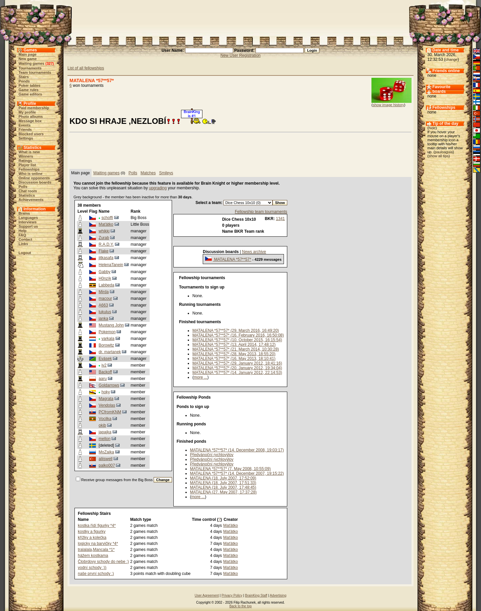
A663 (103, 305)
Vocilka (105, 418)
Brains (24, 213)
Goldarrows (109, 385)
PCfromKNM (110, 412)
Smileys (166, 173)
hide (432, 128)
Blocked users (31, 134)
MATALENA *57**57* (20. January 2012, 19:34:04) (237, 368)
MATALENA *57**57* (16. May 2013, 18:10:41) (233, 358)
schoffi (107, 217)
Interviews (28, 222)
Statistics (27, 195)
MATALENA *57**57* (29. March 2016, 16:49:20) (235, 330)
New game (28, 59)
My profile (27, 112)
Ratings (25, 161)
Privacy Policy (231, 595)
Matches (148, 173)
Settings (26, 138)
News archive (254, 251)
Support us (28, 226)
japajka (105, 432)
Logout (25, 253)
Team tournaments (35, 72)
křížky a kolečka (92, 537)
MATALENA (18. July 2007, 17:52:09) (223, 478)
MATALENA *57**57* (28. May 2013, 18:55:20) (233, 354)
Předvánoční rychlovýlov (211, 454)
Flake (103, 251)
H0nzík (105, 278)
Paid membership (34, 108)
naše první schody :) (96, 573)
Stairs (24, 77)
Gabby (104, 271)
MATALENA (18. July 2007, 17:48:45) (223, 487)
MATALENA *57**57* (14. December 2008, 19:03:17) (237, 450)
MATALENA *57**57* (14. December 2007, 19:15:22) (237, 473)
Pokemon (107, 332)
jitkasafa (106, 257)
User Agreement (207, 595)
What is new (29, 152)
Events (25, 125)
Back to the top (240, 606)
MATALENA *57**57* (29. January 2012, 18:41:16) (237, 363)
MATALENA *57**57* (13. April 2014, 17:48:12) (234, 344)
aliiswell (105, 458)
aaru (103, 378)
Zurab (104, 237)
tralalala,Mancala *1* (96, 549)
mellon (104, 438)
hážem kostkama (93, 555)
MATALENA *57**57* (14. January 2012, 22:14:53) (237, 372)
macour (105, 298)
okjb (102, 425)
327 (49, 63)
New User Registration (240, 55)
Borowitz (106, 345)
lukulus (105, 312)
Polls (23, 187)
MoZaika (106, 452)
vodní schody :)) (92, 567)
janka (103, 318)
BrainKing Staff (256, 595)
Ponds (24, 81)
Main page (28, 54)
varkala (108, 338)
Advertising (278, 595)
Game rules (29, 90)
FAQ (22, 235)
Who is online (31, 174)
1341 (280, 218)
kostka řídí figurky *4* (97, 525)
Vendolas (107, 405)
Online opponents (34, 178)
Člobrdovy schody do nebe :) (103, 561)
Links (23, 244)
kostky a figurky (92, 531)
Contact (25, 239)
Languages (28, 218)
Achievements (31, 200)
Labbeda (106, 285)
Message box (30, 121)
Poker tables (29, 85)
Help (23, 231)
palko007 (107, 465)
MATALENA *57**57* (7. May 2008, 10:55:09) (230, 468)
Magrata (106, 398)
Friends (25, 130)
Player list (27, 165)
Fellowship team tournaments (261, 211)
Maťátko (106, 224)
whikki (104, 231)
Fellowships (29, 169)
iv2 (104, 365)
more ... (200, 377)
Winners (26, 156)
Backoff (105, 372)
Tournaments (30, 68)
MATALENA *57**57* (232, 259)
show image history (388, 105)
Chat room (28, 191)
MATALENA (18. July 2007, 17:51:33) (223, 482)
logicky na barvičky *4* (98, 543)
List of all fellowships (85, 68)
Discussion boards (35, 182)
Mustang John (111, 325)
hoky (106, 392)
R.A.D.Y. (106, 244)
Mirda (104, 291)
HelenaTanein (111, 264)
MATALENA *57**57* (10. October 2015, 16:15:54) (237, 340)
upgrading (158, 188)
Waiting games (31, 63)
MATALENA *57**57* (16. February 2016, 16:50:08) (238, 335)
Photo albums (31, 117)
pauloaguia (444, 152)
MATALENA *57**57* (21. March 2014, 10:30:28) (235, 349)
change (452, 59)
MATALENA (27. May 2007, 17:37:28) (223, 492)
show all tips (439, 156)
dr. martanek (110, 352)
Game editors (30, 94)
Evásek (105, 358)
